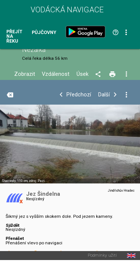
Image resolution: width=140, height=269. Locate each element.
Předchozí (78, 95)
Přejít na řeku (14, 37)
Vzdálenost (55, 74)
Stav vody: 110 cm (15, 181)
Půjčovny (44, 32)
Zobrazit (24, 74)
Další (104, 95)
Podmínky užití (102, 255)
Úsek (82, 74)
